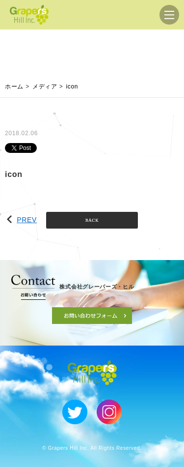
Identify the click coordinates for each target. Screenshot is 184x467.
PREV (22, 220)
